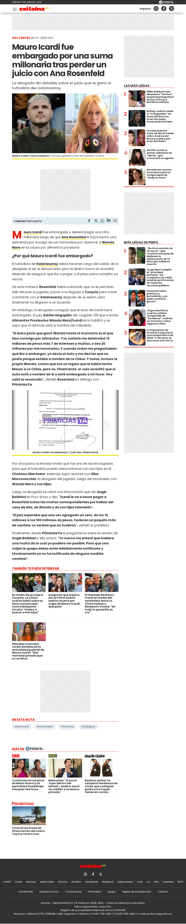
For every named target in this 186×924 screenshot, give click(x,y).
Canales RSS (25, 891)
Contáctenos (73, 891)
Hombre (76, 881)
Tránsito (163, 891)
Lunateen (168, 881)
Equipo (112, 891)
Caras (18, 881)
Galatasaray (47, 264)
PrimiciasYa (67, 726)
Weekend (107, 881)
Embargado (88, 726)
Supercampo (125, 881)
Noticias (31, 881)
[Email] (115, 221)
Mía (156, 881)
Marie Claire (47, 881)
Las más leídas (137, 86)
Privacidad (94, 891)
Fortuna (62, 881)
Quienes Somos (49, 891)
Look (140, 881)
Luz (148, 881)
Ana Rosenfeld (74, 237)
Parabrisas (91, 881)
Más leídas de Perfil (141, 242)
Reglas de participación (136, 891)
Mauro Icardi (22, 726)
